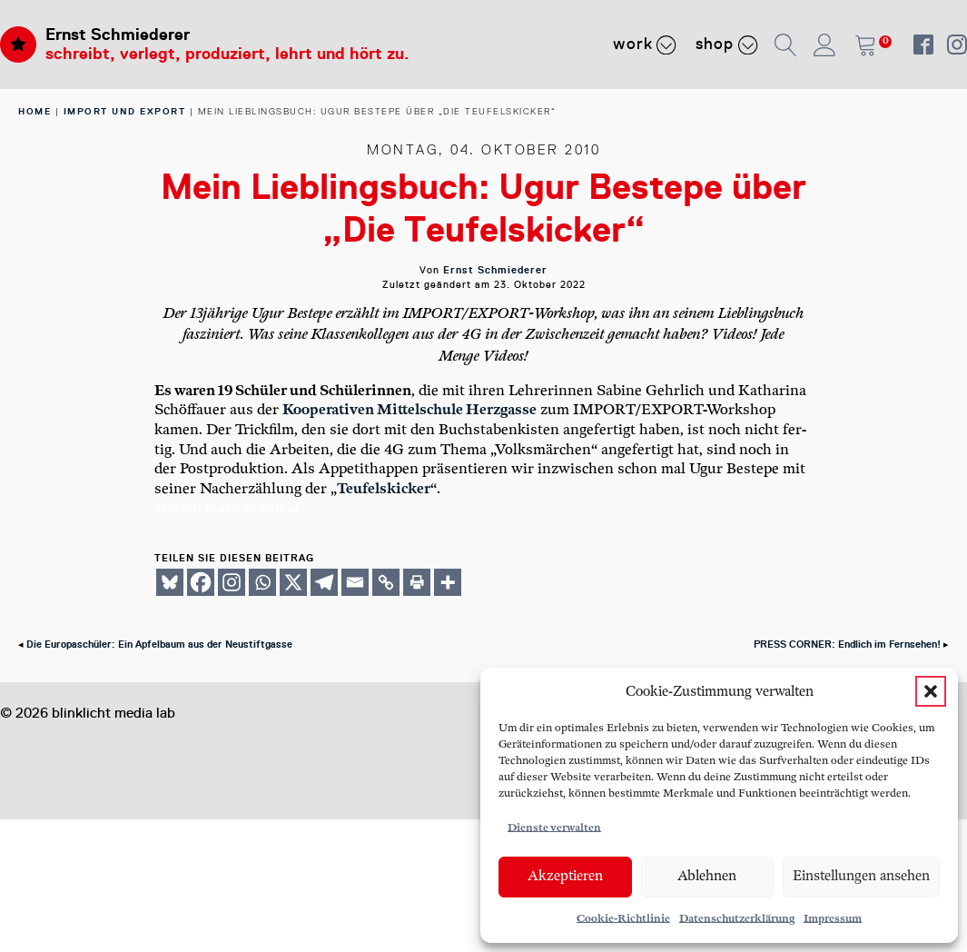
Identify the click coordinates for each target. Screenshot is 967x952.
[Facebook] (200, 582)
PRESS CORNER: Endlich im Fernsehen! (847, 644)
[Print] (416, 582)
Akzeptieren (565, 876)
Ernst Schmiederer (117, 34)
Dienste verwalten (554, 828)
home (34, 111)
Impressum (833, 919)
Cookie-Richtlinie (623, 919)
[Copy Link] (386, 582)
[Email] (355, 582)
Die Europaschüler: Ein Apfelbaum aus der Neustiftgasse (159, 644)
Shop (727, 45)
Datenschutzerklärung (736, 919)
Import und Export (125, 111)
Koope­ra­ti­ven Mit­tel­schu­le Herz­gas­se (409, 410)
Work (645, 45)
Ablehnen (706, 876)
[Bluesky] (169, 582)
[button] (931, 691)
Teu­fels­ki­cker (383, 489)
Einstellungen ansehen (861, 876)
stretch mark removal (226, 508)
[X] (293, 582)
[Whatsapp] (262, 582)
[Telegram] (324, 582)
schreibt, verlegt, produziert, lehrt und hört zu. (227, 54)
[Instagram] (231, 582)
